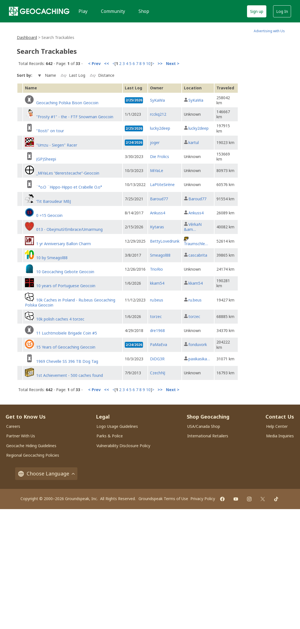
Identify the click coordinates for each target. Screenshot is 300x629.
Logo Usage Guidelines (117, 426)
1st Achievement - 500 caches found (69, 375)
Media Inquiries (280, 435)
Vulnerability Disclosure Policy (123, 445)
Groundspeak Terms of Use (163, 498)
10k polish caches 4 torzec (60, 319)
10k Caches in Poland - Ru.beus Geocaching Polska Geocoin (70, 302)
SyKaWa (157, 100)
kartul (193, 142)
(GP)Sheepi (46, 159)
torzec (156, 316)
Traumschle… (196, 243)
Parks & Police (109, 435)
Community (113, 11)
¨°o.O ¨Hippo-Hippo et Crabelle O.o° (69, 187)
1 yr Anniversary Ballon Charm (63, 243)
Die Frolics (159, 156)
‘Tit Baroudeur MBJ (53, 201)
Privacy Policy (202, 498)
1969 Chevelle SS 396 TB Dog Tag (67, 361)
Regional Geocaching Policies (32, 455)
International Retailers (207, 435)
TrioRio (156, 269)
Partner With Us (20, 435)
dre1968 (157, 330)
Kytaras (157, 226)
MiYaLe (156, 170)
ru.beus (156, 300)
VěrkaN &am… (193, 227)
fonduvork (197, 344)
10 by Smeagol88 (52, 257)
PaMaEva (158, 344)
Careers (13, 426)
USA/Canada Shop (203, 426)
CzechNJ (157, 372)
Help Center (277, 426)
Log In (282, 11)
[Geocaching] (39, 11)
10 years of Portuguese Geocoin (65, 285)
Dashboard (27, 37)
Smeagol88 (160, 255)
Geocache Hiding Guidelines (31, 445)
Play (83, 11)
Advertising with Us (269, 31)
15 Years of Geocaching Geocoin (65, 347)
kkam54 (157, 283)
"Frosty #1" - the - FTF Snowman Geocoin (74, 116)
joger (155, 142)
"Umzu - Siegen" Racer (56, 145)
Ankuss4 (157, 212)
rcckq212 (158, 114)
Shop (144, 11)
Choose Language (46, 473)
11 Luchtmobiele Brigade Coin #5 (66, 333)
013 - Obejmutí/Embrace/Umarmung (69, 229)
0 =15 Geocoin (49, 215)
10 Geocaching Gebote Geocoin (65, 271)
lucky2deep (160, 128)
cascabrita (197, 255)
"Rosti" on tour (50, 130)
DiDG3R (157, 358)
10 (148, 63)
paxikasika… (199, 358)
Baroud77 (159, 198)
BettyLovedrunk (164, 241)
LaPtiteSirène (162, 184)
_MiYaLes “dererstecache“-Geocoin (67, 173)
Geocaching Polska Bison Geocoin (67, 102)
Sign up (256, 11)
